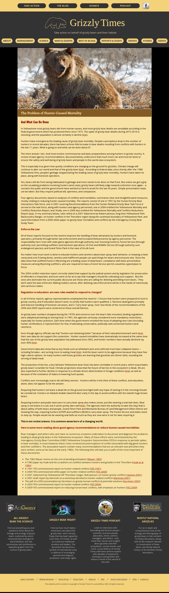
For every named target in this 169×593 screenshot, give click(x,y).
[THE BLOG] (63, 5)
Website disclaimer (46, 579)
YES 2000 (101, 471)
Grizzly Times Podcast (119, 579)
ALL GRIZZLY (21, 518)
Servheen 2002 (131, 481)
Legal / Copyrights (27, 579)
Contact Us (144, 579)
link (81, 169)
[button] (7, 40)
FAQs (135, 579)
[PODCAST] (125, 5)
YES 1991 (95, 468)
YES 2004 (95, 484)
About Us (92, 579)
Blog (102, 579)
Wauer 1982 (94, 459)
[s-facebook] (146, 5)
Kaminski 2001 (122, 478)
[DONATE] (94, 5)
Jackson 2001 (134, 474)
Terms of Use (63, 579)
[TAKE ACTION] (32, 5)
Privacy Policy (78, 579)
